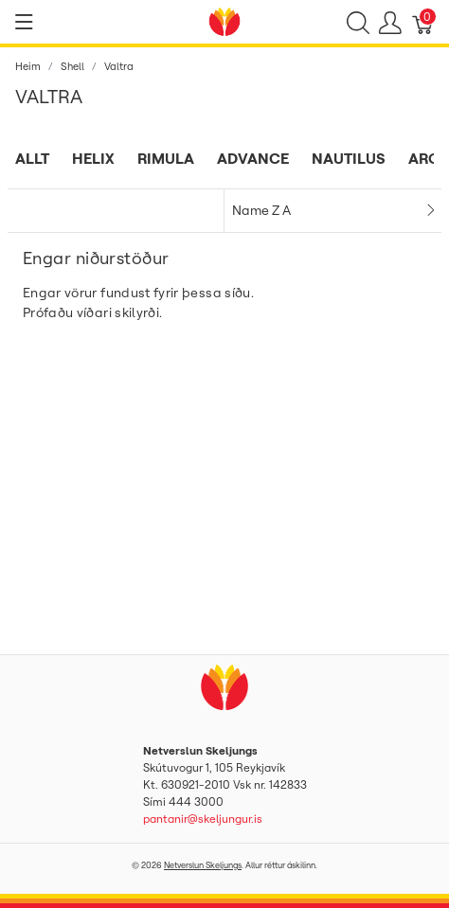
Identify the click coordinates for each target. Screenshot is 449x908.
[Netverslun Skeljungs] (224, 19)
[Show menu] (24, 21)
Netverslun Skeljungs (203, 865)
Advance (253, 158)
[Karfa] (423, 21)
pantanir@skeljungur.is (202, 818)
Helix (93, 158)
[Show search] (358, 21)
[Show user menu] (390, 21)
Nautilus (349, 158)
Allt (32, 158)
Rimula (165, 158)
